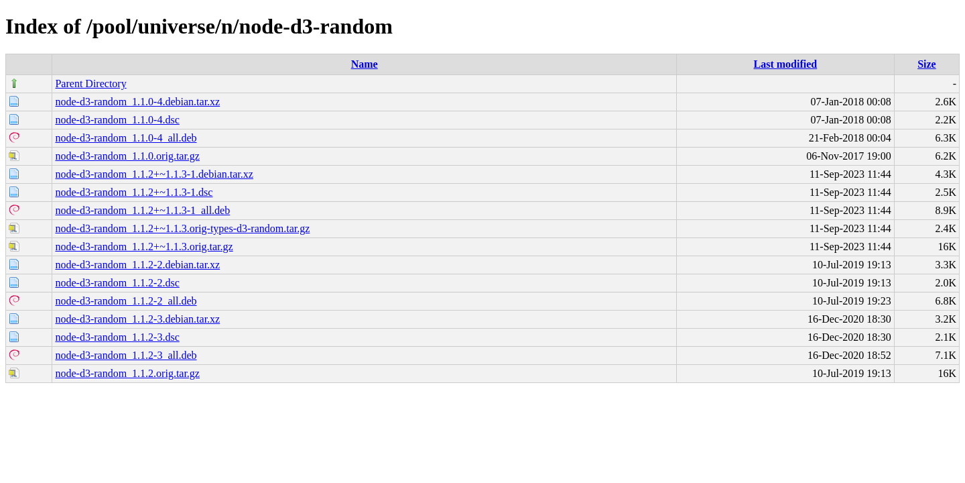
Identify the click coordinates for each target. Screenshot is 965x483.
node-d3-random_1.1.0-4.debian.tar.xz (137, 101)
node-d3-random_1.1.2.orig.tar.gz (127, 373)
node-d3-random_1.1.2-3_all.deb (125, 355)
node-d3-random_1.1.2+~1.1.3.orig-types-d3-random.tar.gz (182, 228)
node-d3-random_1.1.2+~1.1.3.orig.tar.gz (144, 246)
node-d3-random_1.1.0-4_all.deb (125, 138)
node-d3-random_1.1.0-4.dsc (117, 119)
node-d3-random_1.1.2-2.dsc (117, 282)
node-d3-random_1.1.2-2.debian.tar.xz (137, 264)
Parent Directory (90, 83)
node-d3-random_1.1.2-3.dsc (117, 337)
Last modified (786, 64)
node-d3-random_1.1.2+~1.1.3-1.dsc (133, 192)
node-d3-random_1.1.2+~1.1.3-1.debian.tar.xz (154, 174)
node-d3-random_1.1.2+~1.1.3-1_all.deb (142, 210)
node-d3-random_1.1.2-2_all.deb (125, 301)
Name (364, 64)
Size (926, 64)
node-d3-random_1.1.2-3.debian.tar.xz (137, 319)
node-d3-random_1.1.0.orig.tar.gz (127, 156)
